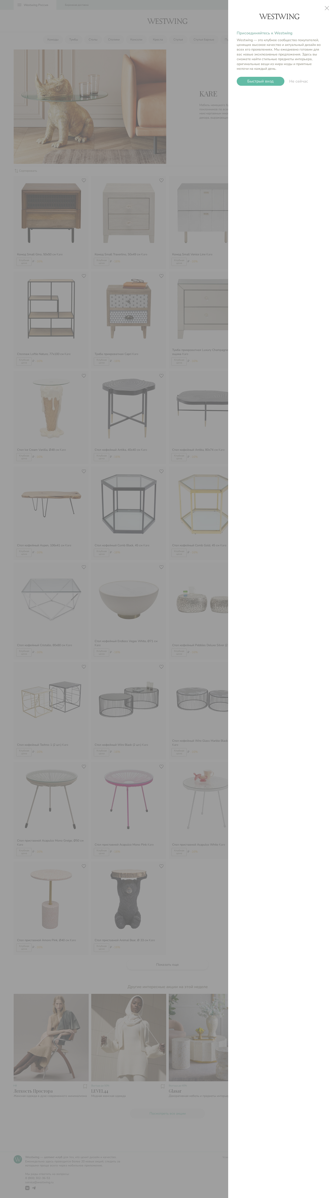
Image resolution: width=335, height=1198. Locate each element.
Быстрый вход (260, 81)
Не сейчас (298, 81)
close (327, 8)
